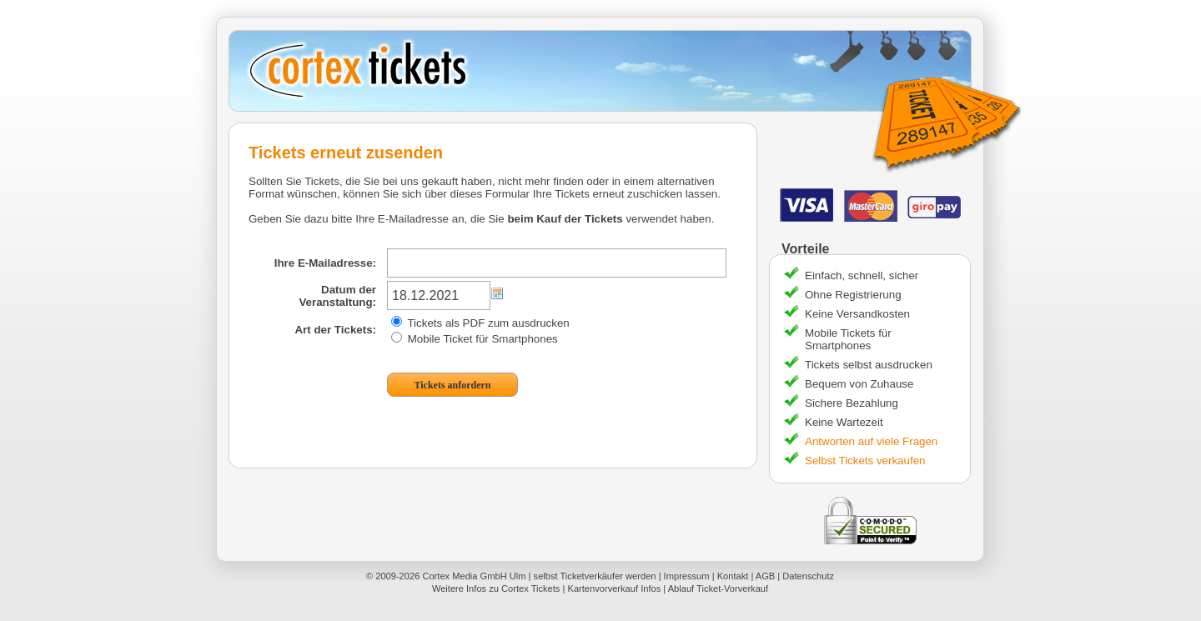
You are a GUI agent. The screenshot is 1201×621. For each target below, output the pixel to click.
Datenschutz (808, 576)
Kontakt (733, 576)
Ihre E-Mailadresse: (325, 263)
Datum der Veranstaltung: (337, 295)
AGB (765, 576)
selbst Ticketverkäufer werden (595, 576)
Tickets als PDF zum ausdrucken (480, 323)
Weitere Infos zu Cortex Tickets (496, 588)
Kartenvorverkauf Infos (614, 588)
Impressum (687, 576)
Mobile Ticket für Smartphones (474, 339)
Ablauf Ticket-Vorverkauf (718, 588)
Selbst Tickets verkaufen (865, 460)
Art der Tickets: (335, 329)
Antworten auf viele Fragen (871, 441)
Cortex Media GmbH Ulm (473, 576)
